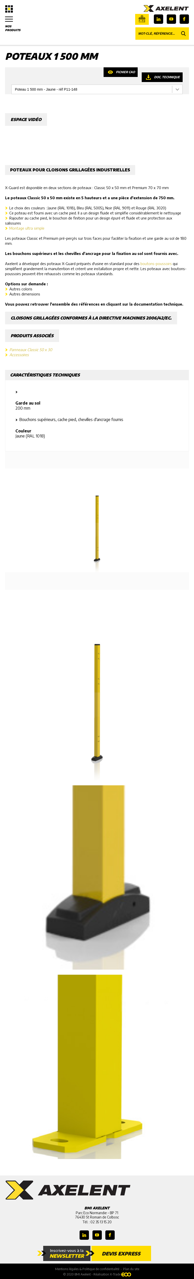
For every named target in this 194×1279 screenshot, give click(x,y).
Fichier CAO (125, 72)
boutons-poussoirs (156, 263)
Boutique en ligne (142, 18)
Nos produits (15, 24)
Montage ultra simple (26, 228)
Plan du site (131, 1269)
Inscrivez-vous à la (67, 1253)
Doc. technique (167, 77)
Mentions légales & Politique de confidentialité (87, 1269)
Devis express (121, 1253)
